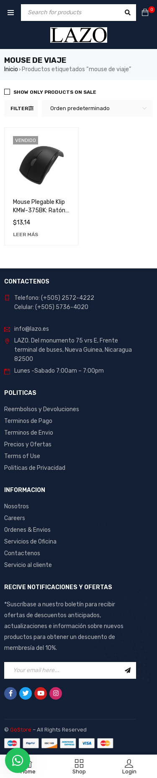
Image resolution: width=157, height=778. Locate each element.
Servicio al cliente (28, 565)
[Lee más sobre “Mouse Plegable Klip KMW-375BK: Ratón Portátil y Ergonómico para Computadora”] (25, 234)
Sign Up (128, 670)
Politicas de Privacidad (34, 467)
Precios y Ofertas (27, 444)
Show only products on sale (54, 92)
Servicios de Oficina (30, 541)
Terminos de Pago (28, 421)
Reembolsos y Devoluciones (41, 409)
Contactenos (22, 553)
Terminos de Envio (28, 432)
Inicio (11, 69)
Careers (14, 518)
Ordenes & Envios (27, 529)
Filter (19, 108)
